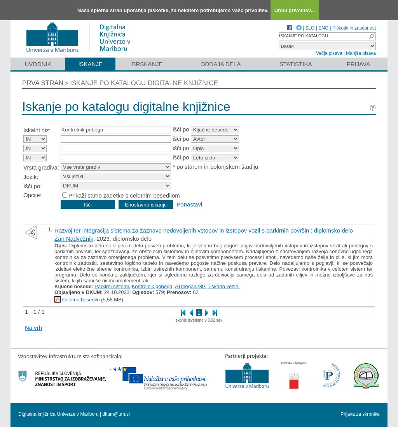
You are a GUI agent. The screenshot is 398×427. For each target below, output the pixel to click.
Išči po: (32, 186)
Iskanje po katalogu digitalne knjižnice (144, 83)
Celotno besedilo (81, 300)
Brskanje (147, 64)
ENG (323, 28)
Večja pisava (329, 53)
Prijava (358, 64)
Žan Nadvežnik (73, 238)
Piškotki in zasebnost (354, 28)
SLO (309, 28)
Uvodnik (37, 64)
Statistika (295, 64)
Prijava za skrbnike (360, 414)
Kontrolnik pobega (152, 286)
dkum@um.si (116, 414)
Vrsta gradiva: (41, 167)
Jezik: (30, 176)
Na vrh (33, 327)
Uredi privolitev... (294, 10)
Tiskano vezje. (224, 286)
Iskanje (90, 64)
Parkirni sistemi (111, 286)
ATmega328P (190, 286)
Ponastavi (189, 204)
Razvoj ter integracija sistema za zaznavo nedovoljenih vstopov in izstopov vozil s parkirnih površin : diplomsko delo (203, 230)
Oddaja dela (221, 64)
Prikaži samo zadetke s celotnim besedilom (124, 195)
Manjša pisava (361, 53)
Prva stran (42, 83)
